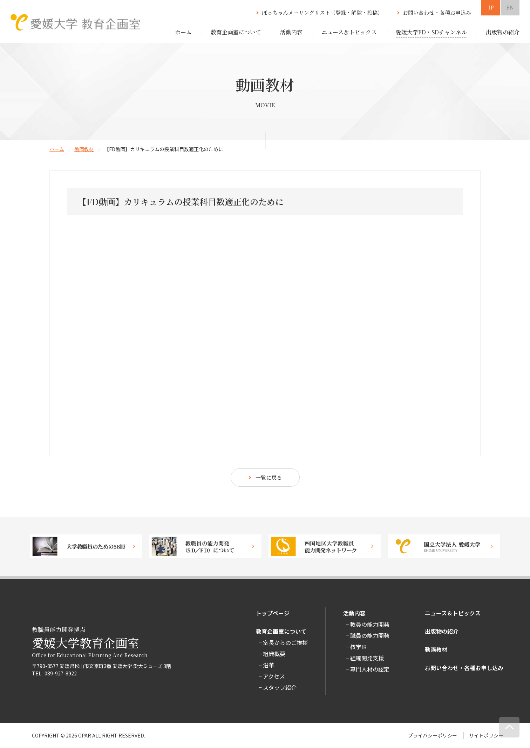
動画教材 (84, 149)
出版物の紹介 (441, 631)
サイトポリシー (486, 735)
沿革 (268, 665)
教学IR (358, 646)
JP (491, 7)
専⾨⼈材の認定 (369, 669)
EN (510, 7)
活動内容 (354, 613)
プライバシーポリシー (432, 735)
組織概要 (274, 653)
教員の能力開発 (369, 624)
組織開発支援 (367, 658)
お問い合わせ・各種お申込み (437, 12)
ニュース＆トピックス (453, 613)
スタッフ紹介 (280, 687)
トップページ (273, 613)
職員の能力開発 (369, 635)
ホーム (183, 32)
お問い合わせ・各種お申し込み (464, 667)
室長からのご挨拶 (285, 642)
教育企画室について (281, 631)
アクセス (274, 676)
